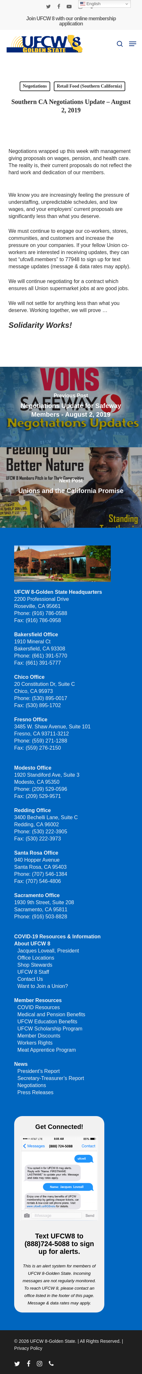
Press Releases (35, 1092)
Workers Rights (34, 1043)
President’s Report (38, 1071)
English (90, 3)
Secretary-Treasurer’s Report (50, 1078)
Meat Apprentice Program (46, 1050)
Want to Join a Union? (42, 986)
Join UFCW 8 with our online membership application (71, 21)
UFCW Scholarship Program (49, 1028)
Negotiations (35, 86)
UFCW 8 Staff (33, 972)
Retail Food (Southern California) (89, 86)
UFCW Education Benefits (47, 1021)
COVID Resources (38, 1007)
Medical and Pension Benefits (51, 1014)
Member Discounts (38, 1035)
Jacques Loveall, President (48, 950)
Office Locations (35, 958)
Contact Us (30, 979)
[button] (132, 44)
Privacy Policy (28, 1348)
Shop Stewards (34, 965)
